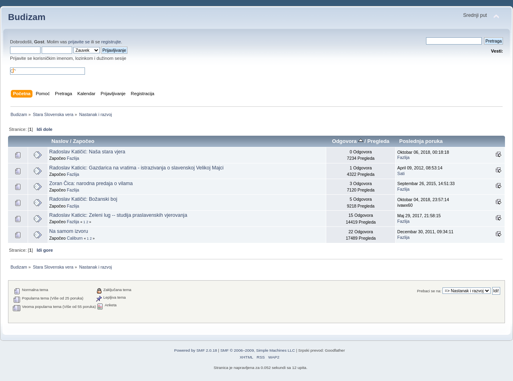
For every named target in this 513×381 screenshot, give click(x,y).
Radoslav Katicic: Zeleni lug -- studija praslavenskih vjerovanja (118, 215)
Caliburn (75, 238)
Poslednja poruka (421, 141)
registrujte (111, 41)
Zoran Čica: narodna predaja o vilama (91, 183)
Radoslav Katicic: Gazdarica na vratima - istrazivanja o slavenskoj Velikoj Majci (136, 168)
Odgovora (347, 141)
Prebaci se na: (429, 291)
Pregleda (379, 141)
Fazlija (73, 158)
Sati (400, 173)
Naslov (60, 141)
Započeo (84, 141)
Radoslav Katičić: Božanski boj (83, 199)
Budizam (27, 17)
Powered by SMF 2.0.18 (195, 350)
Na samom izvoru (68, 231)
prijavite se (79, 41)
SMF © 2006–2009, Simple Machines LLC (257, 350)
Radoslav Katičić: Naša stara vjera (87, 152)
